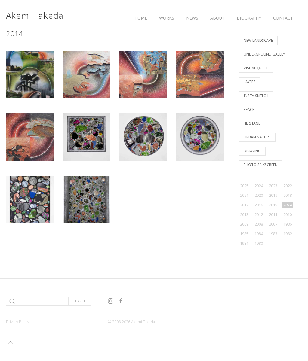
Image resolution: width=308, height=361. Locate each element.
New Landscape (258, 40)
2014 (287, 205)
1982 (287, 233)
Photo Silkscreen (261, 164)
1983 (273, 233)
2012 (258, 214)
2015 (273, 205)
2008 (258, 224)
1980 (258, 243)
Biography (249, 18)
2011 (273, 214)
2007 (273, 224)
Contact (283, 18)
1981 (244, 243)
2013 (244, 214)
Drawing (252, 150)
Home (140, 18)
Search (80, 301)
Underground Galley (264, 54)
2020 (258, 195)
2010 (287, 214)
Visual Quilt (256, 68)
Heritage (252, 123)
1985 (244, 233)
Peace (249, 109)
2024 (258, 185)
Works (166, 18)
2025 (244, 185)
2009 (244, 224)
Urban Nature (257, 137)
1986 (287, 224)
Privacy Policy (17, 321)
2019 (273, 195)
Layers (250, 81)
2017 (244, 205)
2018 (287, 195)
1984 (258, 233)
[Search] (37, 301)
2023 (273, 185)
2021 (244, 195)
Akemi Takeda (34, 15)
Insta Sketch (256, 95)
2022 (287, 185)
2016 (258, 205)
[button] (10, 343)
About (217, 18)
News (192, 18)
